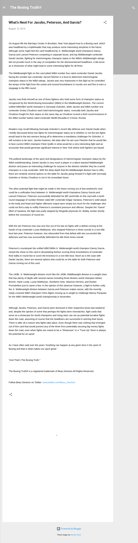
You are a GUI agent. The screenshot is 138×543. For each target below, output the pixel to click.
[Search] (134, 8)
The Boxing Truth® (26, 7)
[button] (105, 22)
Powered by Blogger (69, 528)
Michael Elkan (75, 535)
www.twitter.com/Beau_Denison (59, 382)
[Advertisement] (127, 62)
